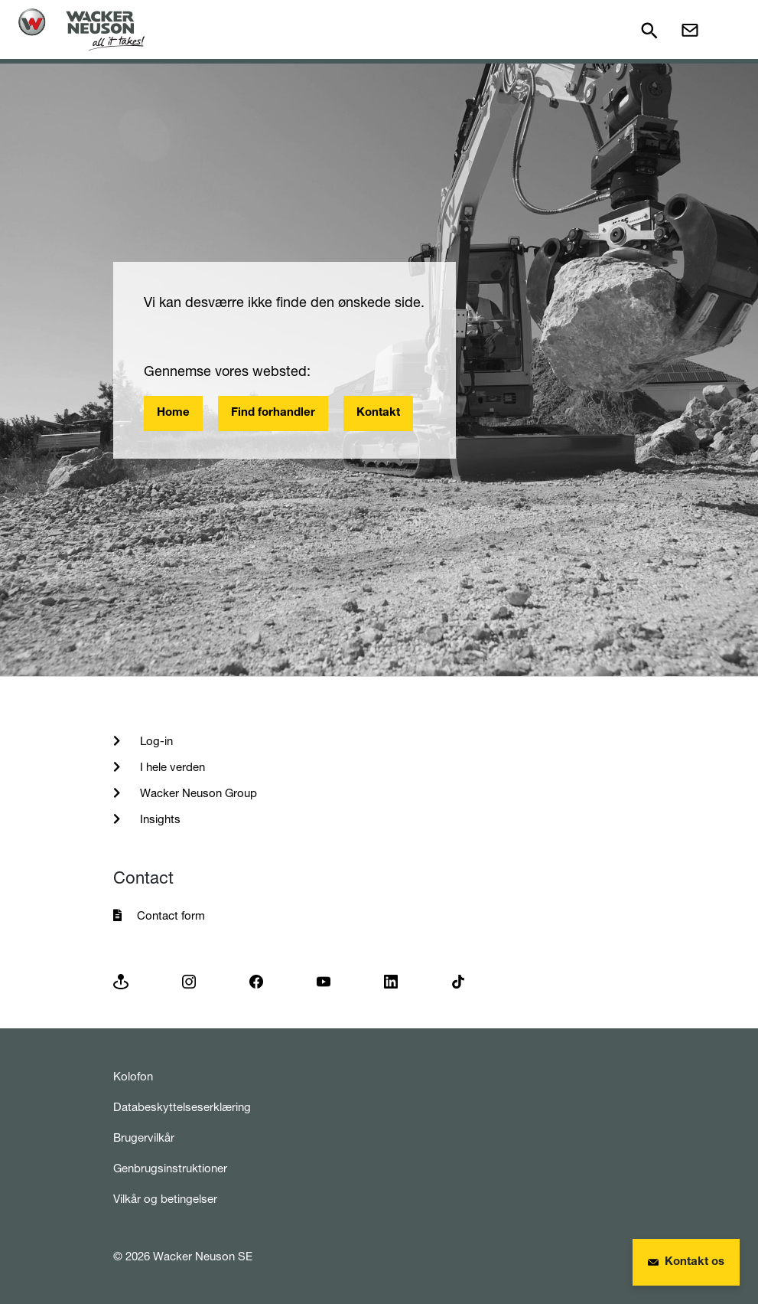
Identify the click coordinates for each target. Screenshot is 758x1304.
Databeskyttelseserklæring (182, 1107)
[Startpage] (81, 29)
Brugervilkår (143, 1137)
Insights (159, 819)
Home (173, 413)
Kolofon (133, 1076)
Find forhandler (273, 413)
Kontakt (378, 413)
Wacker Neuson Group (197, 793)
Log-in (155, 741)
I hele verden (171, 767)
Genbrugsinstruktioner (170, 1168)
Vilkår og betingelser (165, 1198)
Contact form (171, 915)
